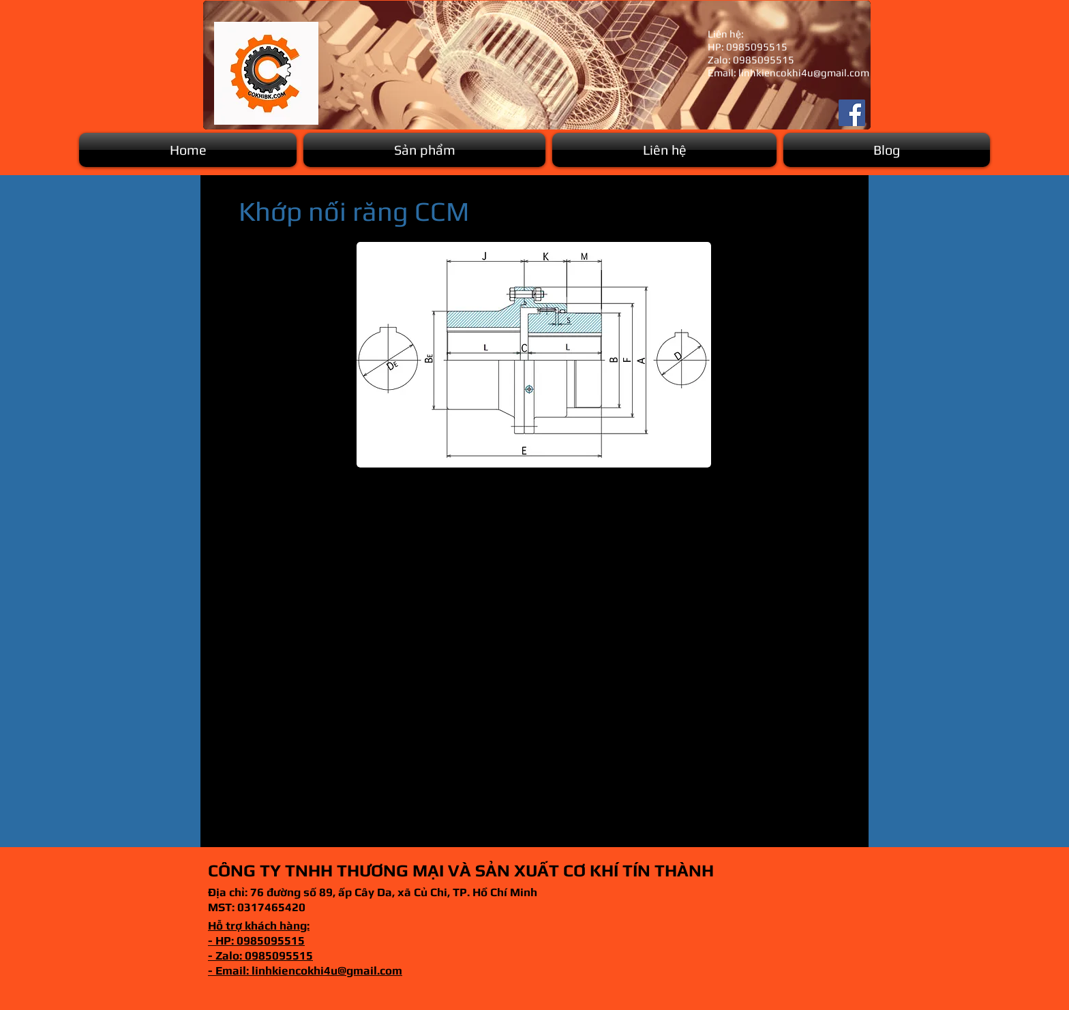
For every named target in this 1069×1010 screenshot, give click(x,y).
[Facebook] (852, 113)
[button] (424, 150)
